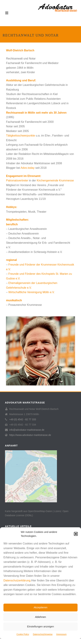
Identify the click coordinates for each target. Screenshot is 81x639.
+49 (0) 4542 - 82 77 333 (22, 419)
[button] (76, 534)
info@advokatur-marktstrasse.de (26, 429)
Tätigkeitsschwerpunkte (20, 135)
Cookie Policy (22, 634)
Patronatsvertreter (17, 180)
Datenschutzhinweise (42, 634)
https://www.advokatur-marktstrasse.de (30, 435)
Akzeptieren (40, 607)
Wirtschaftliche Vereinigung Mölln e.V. (31, 292)
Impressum (61, 634)
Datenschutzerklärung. (17, 580)
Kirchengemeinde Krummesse (55, 180)
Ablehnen (40, 616)
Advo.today (28, 167)
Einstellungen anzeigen (40, 626)
